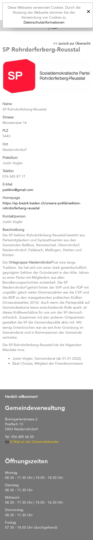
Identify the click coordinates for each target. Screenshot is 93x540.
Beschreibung (13, 229)
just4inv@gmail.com (17, 190)
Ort (5, 144)
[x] (88, 11)
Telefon (8, 171)
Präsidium (10, 157)
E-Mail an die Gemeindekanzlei (34, 441)
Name (7, 104)
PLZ (5, 130)
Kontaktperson (14, 216)
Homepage (11, 197)
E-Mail (7, 184)
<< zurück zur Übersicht (72, 43)
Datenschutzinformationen (44, 22)
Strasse (8, 117)
